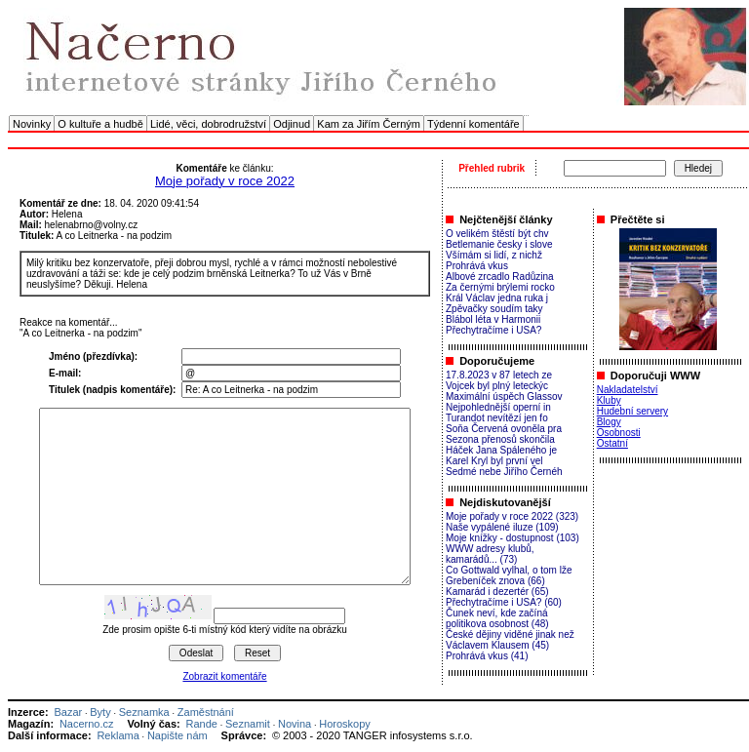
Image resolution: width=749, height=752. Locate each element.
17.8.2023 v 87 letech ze (499, 375)
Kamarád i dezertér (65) (497, 591)
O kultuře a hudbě (100, 124)
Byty (100, 712)
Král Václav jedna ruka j (497, 298)
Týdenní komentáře (473, 124)
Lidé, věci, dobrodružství (208, 124)
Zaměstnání (205, 712)
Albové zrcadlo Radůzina (500, 276)
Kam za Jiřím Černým (368, 124)
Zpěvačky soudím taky (494, 308)
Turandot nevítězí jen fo (497, 418)
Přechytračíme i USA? (493, 330)
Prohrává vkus (477, 265)
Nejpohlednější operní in (498, 407)
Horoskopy (345, 724)
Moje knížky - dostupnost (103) (512, 538)
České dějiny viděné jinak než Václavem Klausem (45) (510, 640)
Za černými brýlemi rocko (500, 287)
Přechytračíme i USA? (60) (504, 602)
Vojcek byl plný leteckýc (497, 385)
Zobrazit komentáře (224, 676)
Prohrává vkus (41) (487, 656)
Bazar (68, 712)
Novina (294, 724)
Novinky (32, 124)
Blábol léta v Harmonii (493, 319)
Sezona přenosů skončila (500, 439)
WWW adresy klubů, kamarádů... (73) (490, 554)
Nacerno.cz (86, 724)
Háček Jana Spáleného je (501, 450)
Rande (201, 724)
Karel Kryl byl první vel (494, 460)
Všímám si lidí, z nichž (494, 255)
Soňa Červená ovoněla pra (504, 428)
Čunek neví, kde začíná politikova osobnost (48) (497, 618)
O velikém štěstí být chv (497, 233)
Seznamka (144, 712)
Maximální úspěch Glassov (504, 396)
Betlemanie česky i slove (499, 244)
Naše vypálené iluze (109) (502, 527)
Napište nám (177, 735)
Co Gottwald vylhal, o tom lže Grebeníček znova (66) (509, 575)
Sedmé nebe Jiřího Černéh (504, 471)
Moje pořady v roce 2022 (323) (512, 516)
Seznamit (247, 724)
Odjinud (291, 124)
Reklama (117, 735)
